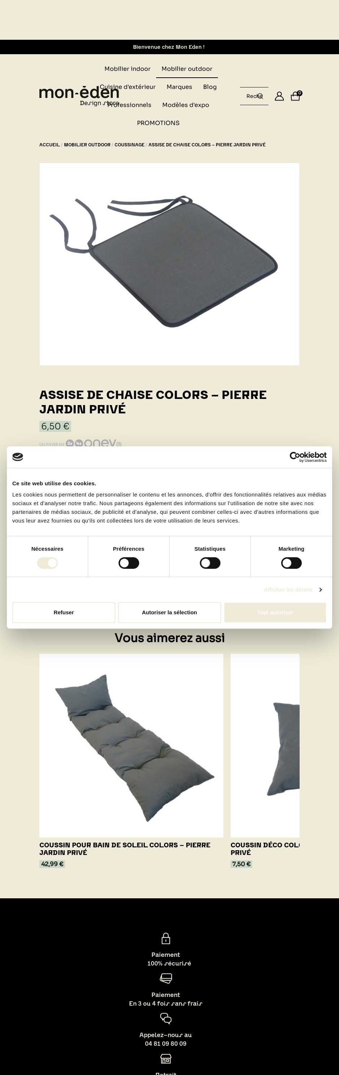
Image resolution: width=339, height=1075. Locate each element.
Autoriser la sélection (169, 612)
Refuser (64, 612)
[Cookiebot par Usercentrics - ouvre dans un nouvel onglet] (295, 457)
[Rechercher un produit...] (260, 96)
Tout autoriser (275, 612)
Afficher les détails (288, 589)
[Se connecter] (279, 96)
